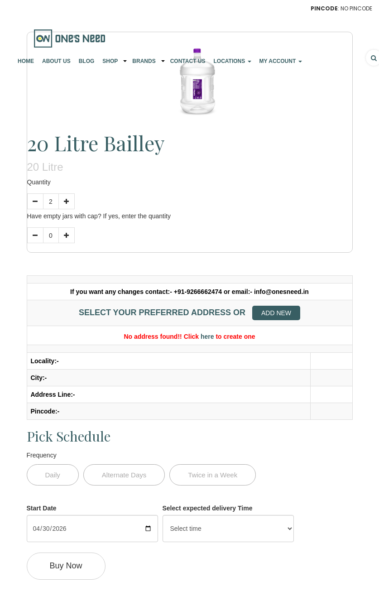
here (207, 336)
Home (26, 61)
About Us (56, 61)
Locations (232, 61)
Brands (143, 61)
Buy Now (66, 565)
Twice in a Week (212, 475)
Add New (276, 313)
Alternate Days (124, 475)
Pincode (324, 8)
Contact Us (188, 61)
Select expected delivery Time (208, 508)
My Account (280, 61)
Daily (52, 475)
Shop (110, 61)
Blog (87, 61)
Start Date (42, 508)
